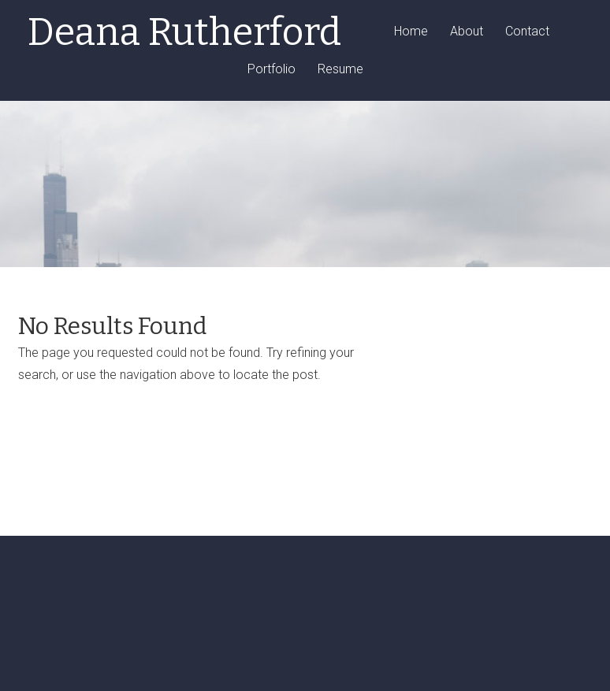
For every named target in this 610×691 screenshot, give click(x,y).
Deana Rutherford (184, 32)
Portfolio (271, 69)
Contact (527, 32)
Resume (340, 69)
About (466, 32)
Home (411, 32)
